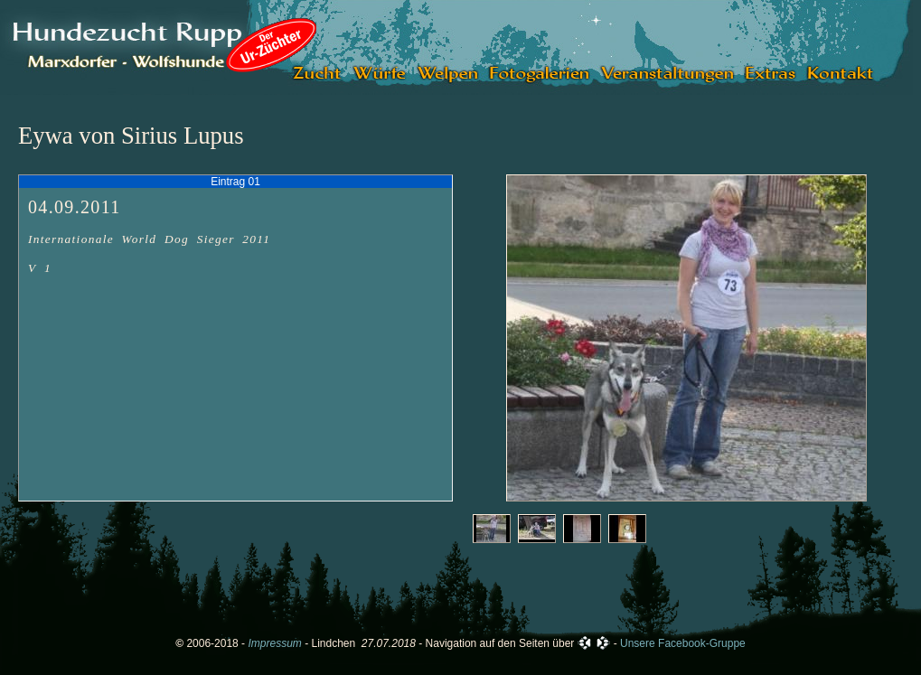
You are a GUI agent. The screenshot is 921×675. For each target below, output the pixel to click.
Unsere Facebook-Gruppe (683, 643)
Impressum (274, 643)
